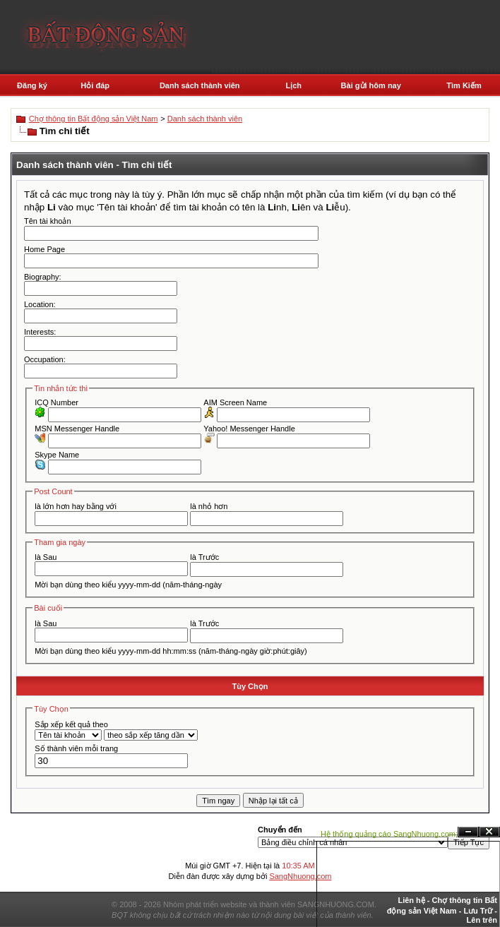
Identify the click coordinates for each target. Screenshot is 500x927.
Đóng (489, 832)
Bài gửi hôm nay (371, 85)
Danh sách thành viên (200, 85)
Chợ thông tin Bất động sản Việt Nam (93, 118)
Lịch (294, 85)
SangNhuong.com (300, 876)
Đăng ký (32, 85)
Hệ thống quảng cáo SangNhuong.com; (389, 834)
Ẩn (468, 832)
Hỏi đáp (95, 85)
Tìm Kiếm (463, 85)
